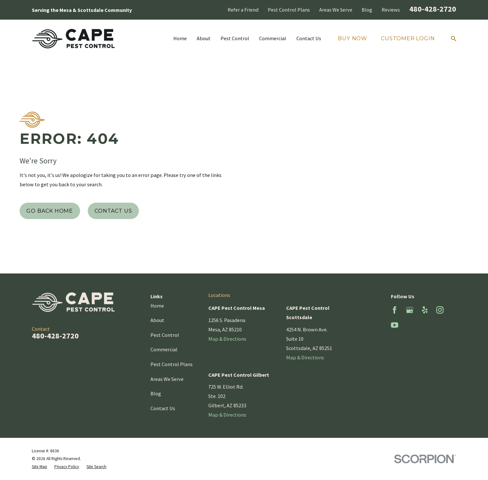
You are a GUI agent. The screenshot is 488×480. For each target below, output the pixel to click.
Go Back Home (49, 211)
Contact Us (113, 211)
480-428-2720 (432, 9)
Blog (367, 9)
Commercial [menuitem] (272, 38)
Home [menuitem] (180, 38)
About (157, 320)
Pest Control (164, 335)
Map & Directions (227, 339)
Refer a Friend (243, 9)
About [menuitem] (204, 38)
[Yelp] (425, 310)
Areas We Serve (335, 9)
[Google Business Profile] (409, 310)
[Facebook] (394, 310)
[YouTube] (394, 325)
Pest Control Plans (289, 9)
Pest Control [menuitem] (235, 38)
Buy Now (352, 38)
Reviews (391, 9)
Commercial (163, 349)
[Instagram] (440, 310)
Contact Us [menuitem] (308, 38)
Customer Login (408, 38)
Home (157, 305)
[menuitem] (39, 467)
